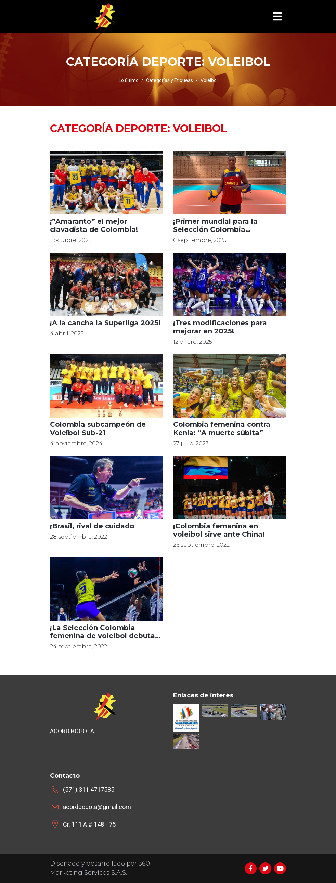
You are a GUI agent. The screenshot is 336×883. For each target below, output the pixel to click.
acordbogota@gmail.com (97, 806)
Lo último (129, 80)
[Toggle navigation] (277, 16)
